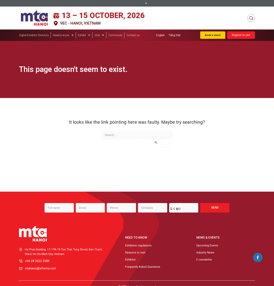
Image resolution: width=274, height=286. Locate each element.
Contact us (133, 35)
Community (115, 35)
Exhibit (84, 35)
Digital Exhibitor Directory (34, 35)
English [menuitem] (160, 35)
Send (215, 207)
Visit (99, 35)
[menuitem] (160, 35)
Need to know (63, 35)
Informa (137, 3)
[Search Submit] (156, 142)
